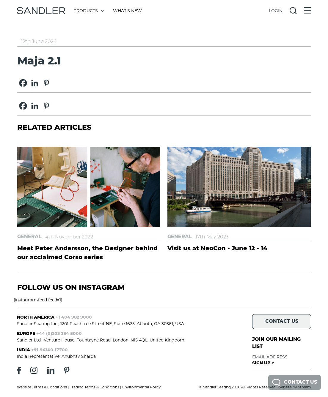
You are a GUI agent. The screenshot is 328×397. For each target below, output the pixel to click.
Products (88, 10)
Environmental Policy (141, 387)
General (29, 237)
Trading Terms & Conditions (94, 387)
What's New (127, 10)
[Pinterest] (46, 83)
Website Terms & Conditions (42, 387)
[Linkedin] (34, 83)
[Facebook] (23, 83)
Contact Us (294, 382)
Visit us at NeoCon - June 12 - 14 (217, 249)
